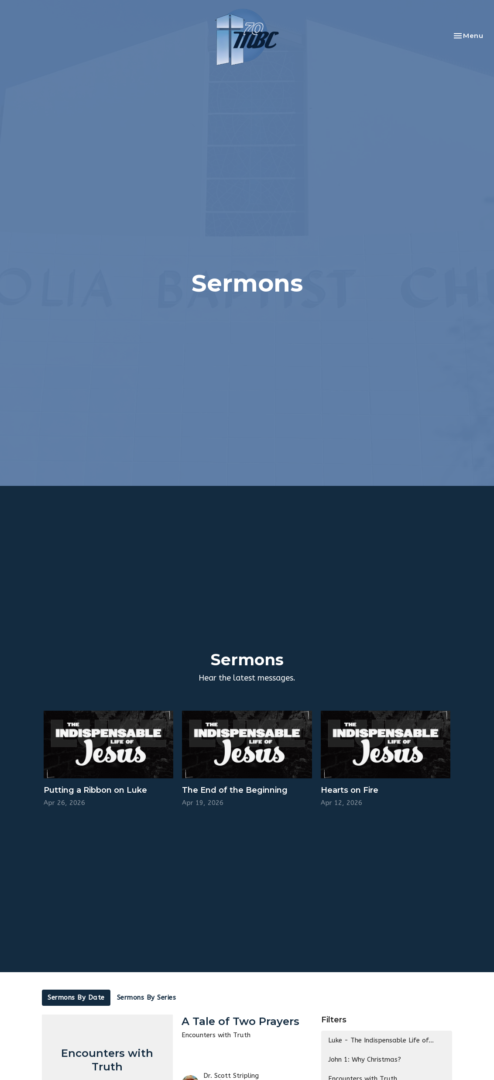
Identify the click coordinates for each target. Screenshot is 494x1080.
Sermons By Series (146, 997)
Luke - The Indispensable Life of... (381, 1040)
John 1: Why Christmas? (364, 1059)
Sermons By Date (76, 997)
